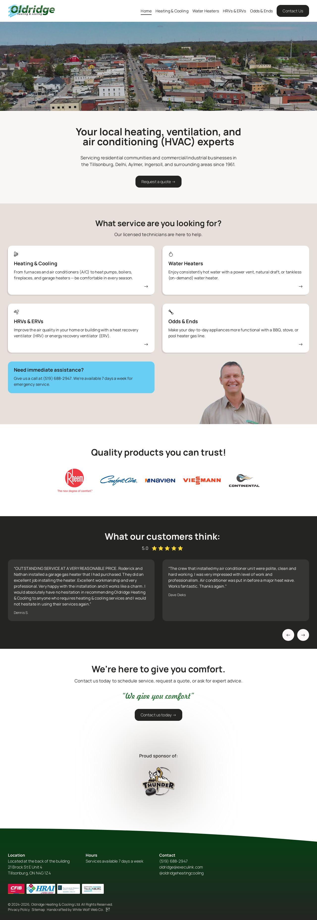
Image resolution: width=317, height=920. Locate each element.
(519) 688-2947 (57, 378)
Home (146, 11)
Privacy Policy (19, 909)
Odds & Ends (261, 11)
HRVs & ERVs (234, 11)
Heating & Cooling (172, 11)
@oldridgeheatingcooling (181, 873)
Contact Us (293, 11)
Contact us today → (159, 715)
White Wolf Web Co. (91, 909)
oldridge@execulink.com (181, 867)
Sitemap (38, 909)
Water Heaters (205, 11)
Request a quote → (158, 181)
